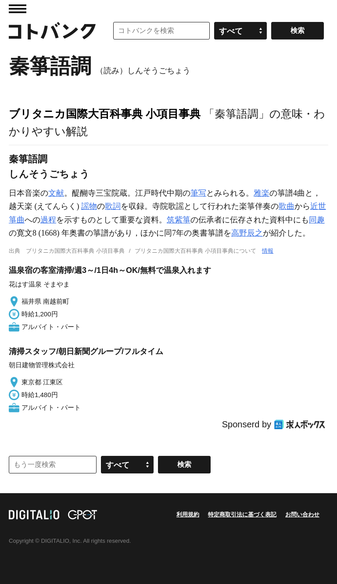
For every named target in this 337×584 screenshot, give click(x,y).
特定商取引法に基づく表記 (242, 514)
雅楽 (261, 193)
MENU (17, 9)
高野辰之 (247, 233)
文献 (56, 193)
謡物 (89, 206)
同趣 (317, 219)
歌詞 (113, 206)
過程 (48, 219)
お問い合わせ (302, 514)
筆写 (198, 193)
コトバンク (52, 30)
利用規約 (187, 514)
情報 (267, 250)
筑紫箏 (178, 219)
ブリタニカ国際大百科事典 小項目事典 (105, 113)
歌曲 (286, 206)
